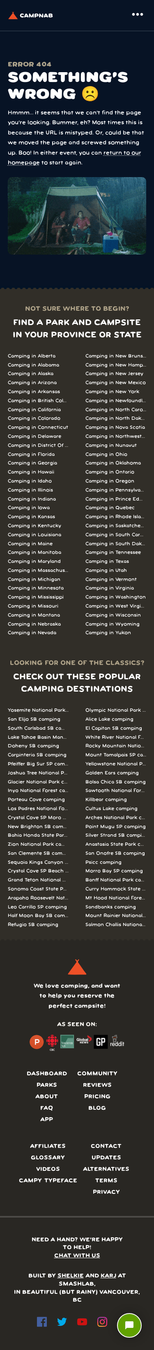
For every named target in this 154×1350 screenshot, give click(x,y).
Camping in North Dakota (116, 418)
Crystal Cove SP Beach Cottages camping (38, 871)
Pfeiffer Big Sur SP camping (38, 764)
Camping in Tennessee (113, 552)
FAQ (46, 1108)
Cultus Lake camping (111, 808)
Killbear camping (106, 799)
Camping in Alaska (30, 373)
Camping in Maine (30, 544)
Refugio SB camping (33, 924)
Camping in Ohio (106, 454)
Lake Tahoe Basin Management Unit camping (38, 737)
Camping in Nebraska (34, 624)
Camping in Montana (34, 615)
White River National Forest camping (116, 737)
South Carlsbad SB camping (38, 728)
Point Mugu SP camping (115, 826)
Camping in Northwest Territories (116, 436)
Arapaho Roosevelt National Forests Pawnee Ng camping (38, 898)
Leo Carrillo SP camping (37, 907)
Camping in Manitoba (34, 552)
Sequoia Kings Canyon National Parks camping (38, 862)
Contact (106, 1146)
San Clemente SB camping (38, 853)
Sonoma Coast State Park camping (38, 889)
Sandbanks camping (110, 907)
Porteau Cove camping (36, 799)
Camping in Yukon (108, 633)
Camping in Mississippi (36, 597)
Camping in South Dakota (116, 544)
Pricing (97, 1097)
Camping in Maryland (34, 561)
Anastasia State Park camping (116, 844)
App (46, 1119)
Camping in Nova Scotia (115, 427)
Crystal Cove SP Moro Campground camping (38, 817)
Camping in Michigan (34, 579)
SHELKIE (70, 1276)
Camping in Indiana (32, 499)
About (46, 1097)
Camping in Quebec (110, 507)
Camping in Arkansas (34, 391)
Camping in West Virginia (116, 606)
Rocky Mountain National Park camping (116, 746)
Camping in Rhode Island (116, 517)
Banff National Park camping (116, 880)
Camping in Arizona (32, 382)
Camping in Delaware (34, 436)
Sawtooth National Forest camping (116, 790)
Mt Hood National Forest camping (116, 898)
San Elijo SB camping (34, 719)
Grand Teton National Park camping (38, 880)
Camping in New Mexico (115, 382)
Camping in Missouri (33, 606)
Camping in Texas (107, 561)
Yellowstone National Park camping (116, 764)
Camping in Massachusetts (38, 570)
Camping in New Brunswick (116, 356)
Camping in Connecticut (38, 427)
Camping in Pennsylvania (116, 490)
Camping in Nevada (32, 633)
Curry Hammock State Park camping (116, 889)
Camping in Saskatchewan (116, 526)
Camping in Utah (106, 570)
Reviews (97, 1085)
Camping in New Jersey (114, 373)
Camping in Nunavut (111, 445)
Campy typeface (48, 1181)
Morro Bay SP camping (114, 871)
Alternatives (106, 1169)
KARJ (108, 1276)
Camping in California (34, 410)
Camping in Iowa (29, 507)
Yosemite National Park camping (38, 710)
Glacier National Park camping (38, 782)
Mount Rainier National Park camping (116, 915)
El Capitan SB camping (113, 728)
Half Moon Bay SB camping (38, 915)
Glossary (48, 1158)
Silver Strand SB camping (116, 835)
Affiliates (48, 1146)
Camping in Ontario (109, 472)
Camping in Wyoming (112, 624)
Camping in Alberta (31, 356)
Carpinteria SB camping (37, 755)
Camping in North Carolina (116, 410)
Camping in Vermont (111, 579)
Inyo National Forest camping (38, 790)
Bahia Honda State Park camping (38, 835)
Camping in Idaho (30, 481)
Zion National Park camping (38, 844)
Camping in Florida (31, 454)
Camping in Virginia (109, 588)
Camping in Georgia (32, 463)
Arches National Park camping (116, 817)
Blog (97, 1108)
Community (97, 1074)
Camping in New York (112, 391)
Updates (106, 1158)
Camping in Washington (115, 597)
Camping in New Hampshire (116, 365)
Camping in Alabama (33, 365)
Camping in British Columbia (38, 400)
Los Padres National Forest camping (38, 808)
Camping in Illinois (30, 490)
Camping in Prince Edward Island (116, 499)
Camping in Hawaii (31, 472)
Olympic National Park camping (116, 710)
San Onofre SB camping (115, 853)
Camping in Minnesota (36, 588)
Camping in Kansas (31, 517)
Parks (47, 1085)
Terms (106, 1181)
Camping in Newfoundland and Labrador (116, 400)
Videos (48, 1169)
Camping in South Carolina (116, 535)
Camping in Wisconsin (113, 615)
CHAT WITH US (77, 1256)
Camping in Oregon (109, 481)
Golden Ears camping (112, 773)
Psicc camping (103, 862)
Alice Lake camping (109, 719)
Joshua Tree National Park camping (38, 773)
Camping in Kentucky (34, 526)
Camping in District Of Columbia (38, 445)
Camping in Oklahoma (113, 463)
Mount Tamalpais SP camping (116, 755)
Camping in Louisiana (34, 535)
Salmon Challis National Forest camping (116, 924)
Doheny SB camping (33, 746)
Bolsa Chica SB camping (115, 782)
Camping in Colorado (34, 418)
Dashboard (47, 1074)
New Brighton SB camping (38, 826)
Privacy (106, 1192)
